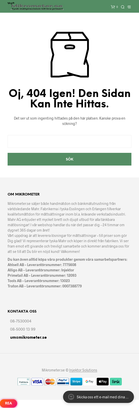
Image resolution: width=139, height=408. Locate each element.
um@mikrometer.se (28, 337)
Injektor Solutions (83, 370)
